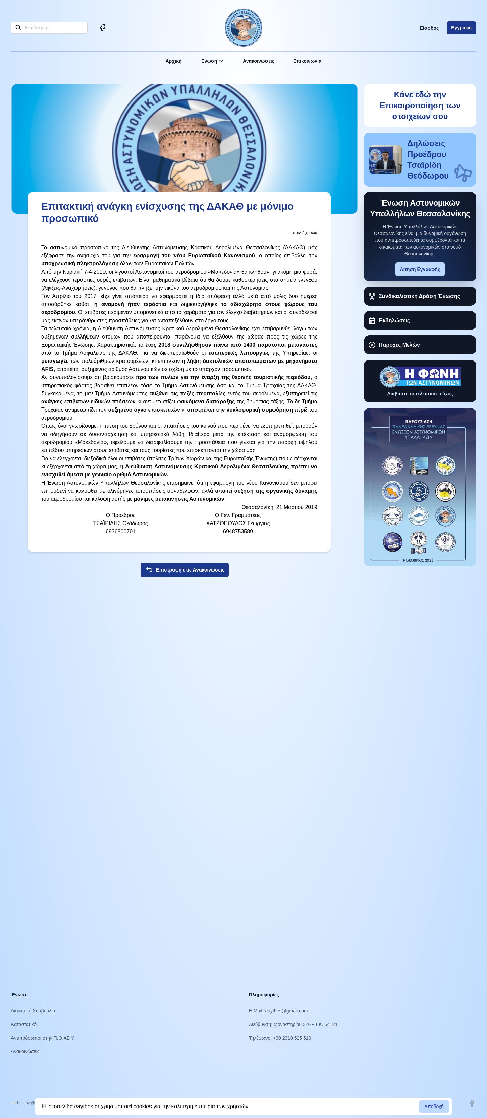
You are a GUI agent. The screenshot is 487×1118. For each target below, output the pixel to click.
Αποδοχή (434, 1106)
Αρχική (173, 61)
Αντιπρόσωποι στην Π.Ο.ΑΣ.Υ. (43, 1038)
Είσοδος (429, 28)
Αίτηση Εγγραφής (420, 269)
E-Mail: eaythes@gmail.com (278, 1011)
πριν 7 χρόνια (305, 232)
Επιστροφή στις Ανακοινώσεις (185, 570)
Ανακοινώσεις (258, 61)
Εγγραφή (461, 27)
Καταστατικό (24, 1024)
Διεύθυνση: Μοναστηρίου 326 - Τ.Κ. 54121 (293, 1024)
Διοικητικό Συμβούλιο (33, 1011)
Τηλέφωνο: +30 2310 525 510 (280, 1038)
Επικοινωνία (307, 61)
